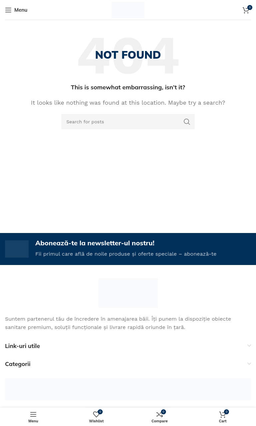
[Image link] (128, 292)
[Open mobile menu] (16, 10)
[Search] (128, 121)
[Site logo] (128, 9)
